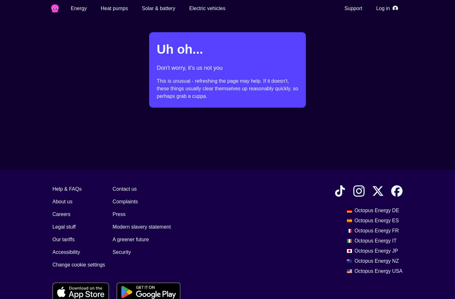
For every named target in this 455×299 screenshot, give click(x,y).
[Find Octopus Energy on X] (378, 192)
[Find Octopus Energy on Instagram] (359, 192)
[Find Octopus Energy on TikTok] (340, 192)
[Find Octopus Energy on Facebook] (397, 192)
